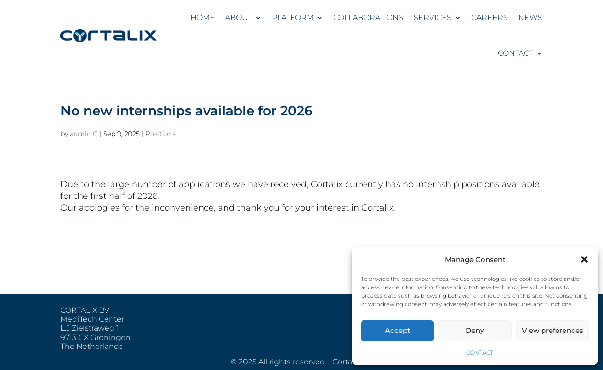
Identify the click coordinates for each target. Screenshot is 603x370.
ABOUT (238, 17)
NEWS (530, 17)
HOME (202, 17)
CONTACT (479, 352)
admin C (84, 133)
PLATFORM (293, 17)
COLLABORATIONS (368, 17)
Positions (160, 133)
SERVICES (433, 17)
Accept (397, 330)
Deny (475, 330)
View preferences (552, 330)
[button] (584, 259)
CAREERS (489, 17)
